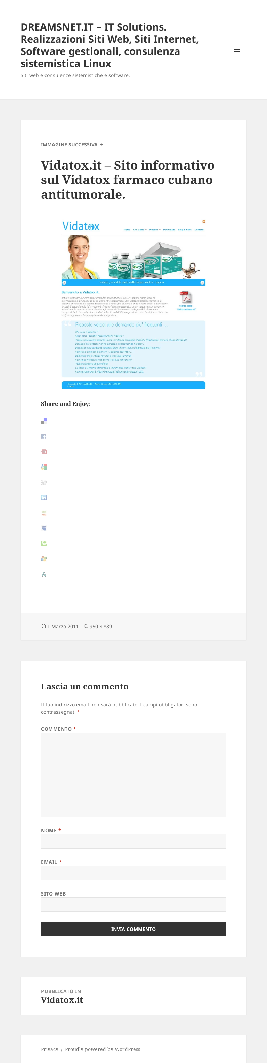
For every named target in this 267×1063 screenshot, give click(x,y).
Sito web (53, 893)
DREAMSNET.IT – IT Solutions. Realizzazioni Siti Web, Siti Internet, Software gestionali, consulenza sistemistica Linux (110, 45)
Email (51, 862)
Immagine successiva (69, 144)
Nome (51, 830)
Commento (58, 729)
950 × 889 (101, 626)
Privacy (49, 1049)
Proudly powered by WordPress (102, 1049)
